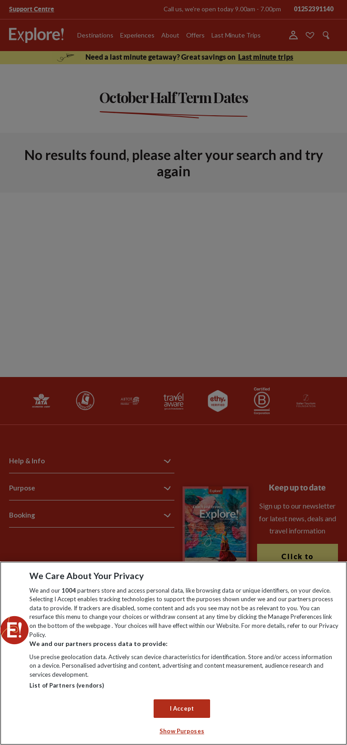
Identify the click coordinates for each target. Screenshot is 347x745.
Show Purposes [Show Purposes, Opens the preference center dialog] (181, 731)
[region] (173, 653)
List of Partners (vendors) (66, 685)
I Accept (182, 708)
